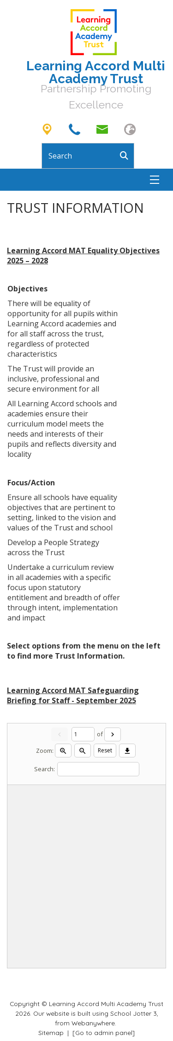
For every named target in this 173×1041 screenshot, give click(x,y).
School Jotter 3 (133, 1013)
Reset (105, 750)
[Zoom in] (63, 750)
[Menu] (154, 180)
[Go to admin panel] (103, 1032)
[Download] (127, 750)
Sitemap (51, 1032)
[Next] (112, 734)
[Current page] (83, 734)
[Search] (126, 156)
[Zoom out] (82, 750)
